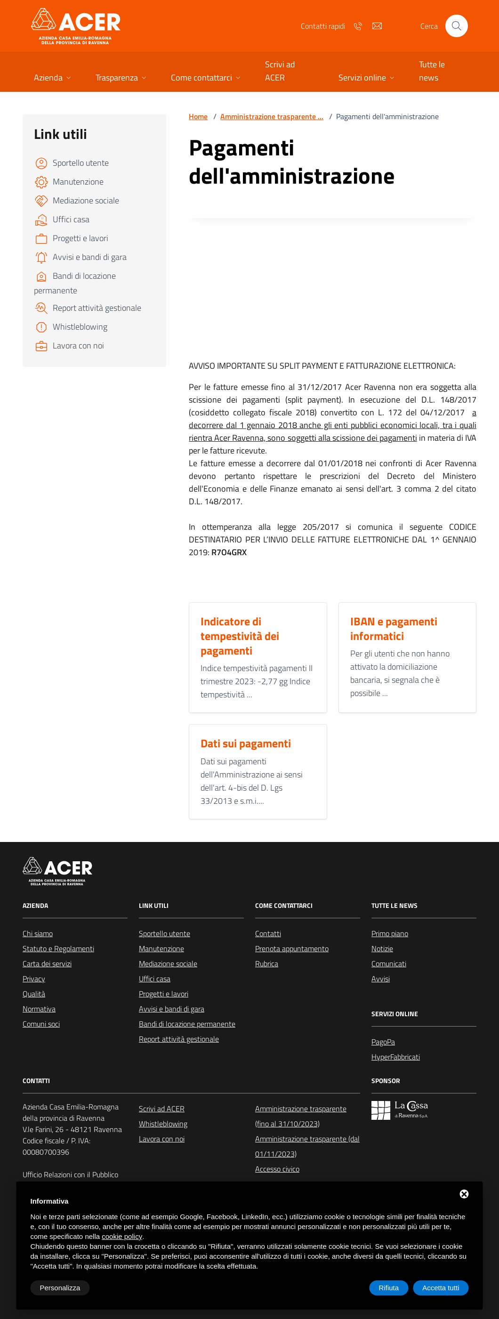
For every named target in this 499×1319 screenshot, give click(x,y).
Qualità (34, 993)
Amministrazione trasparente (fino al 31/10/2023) (300, 1116)
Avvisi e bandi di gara (171, 1008)
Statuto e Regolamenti (58, 948)
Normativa (39, 1008)
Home (198, 116)
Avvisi (380, 978)
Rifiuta (389, 1288)
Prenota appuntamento (292, 948)
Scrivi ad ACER (162, 1108)
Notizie (382, 948)
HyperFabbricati (395, 1056)
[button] (53, 78)
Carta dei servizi (47, 963)
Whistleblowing (163, 1123)
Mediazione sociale (168, 963)
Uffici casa (154, 978)
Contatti (268, 933)
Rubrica (266, 963)
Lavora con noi (162, 1138)
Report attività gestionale (179, 1038)
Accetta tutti (440, 1288)
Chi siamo (38, 933)
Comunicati (388, 963)
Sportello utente (164, 933)
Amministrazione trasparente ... (271, 116)
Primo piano (389, 933)
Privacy (34, 978)
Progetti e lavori (163, 993)
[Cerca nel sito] (456, 26)
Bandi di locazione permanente (187, 1023)
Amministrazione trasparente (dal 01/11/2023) (307, 1146)
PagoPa (383, 1041)
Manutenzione (161, 948)
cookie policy (122, 1236)
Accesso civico (277, 1168)
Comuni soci (41, 1023)
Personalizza (60, 1288)
